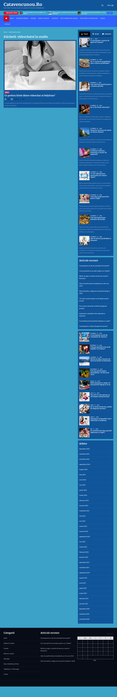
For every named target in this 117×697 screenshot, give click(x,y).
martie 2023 (83, 526)
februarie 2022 (84, 552)
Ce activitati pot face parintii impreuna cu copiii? (94, 321)
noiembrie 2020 (84, 614)
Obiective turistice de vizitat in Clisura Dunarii (100, 131)
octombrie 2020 (84, 619)
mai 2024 (82, 485)
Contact (8, 24)
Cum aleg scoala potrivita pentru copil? (99, 197)
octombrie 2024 (84, 459)
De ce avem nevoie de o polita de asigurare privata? (93, 307)
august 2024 (83, 469)
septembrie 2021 (84, 573)
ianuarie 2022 (83, 557)
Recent (95, 34)
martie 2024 (83, 495)
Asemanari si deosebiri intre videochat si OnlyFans (92, 315)
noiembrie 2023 (84, 511)
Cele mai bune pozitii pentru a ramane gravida (100, 85)
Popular (84, 34)
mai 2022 (82, 542)
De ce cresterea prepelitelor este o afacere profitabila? (100, 62)
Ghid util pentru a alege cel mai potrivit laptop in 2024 (94, 292)
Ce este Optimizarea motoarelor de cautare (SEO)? (98, 175)
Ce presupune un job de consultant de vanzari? (94, 266)
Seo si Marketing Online (11, 664)
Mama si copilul (9, 654)
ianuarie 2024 (83, 505)
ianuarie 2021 (83, 604)
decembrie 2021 (84, 562)
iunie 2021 (82, 583)
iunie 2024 (82, 480)
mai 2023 (82, 521)
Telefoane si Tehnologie (11, 669)
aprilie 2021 (83, 588)
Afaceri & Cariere (9, 643)
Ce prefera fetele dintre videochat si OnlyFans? (30, 95)
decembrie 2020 (84, 609)
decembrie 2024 (84, 449)
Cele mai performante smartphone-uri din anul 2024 (94, 285)
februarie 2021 (84, 598)
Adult (7, 92)
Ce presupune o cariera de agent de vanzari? (99, 41)
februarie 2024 (84, 500)
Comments (106, 34)
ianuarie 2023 (83, 531)
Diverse (6, 648)
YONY (8, 99)
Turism (6, 674)
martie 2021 (83, 593)
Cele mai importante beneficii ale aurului (98, 218)
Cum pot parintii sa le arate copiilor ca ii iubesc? (94, 271)
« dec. (94, 660)
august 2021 (83, 578)
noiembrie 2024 (84, 454)
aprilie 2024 (83, 490)
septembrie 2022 (84, 537)
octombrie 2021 (84, 567)
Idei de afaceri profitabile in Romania (100, 239)
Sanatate (6, 659)
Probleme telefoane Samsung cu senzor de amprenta (98, 152)
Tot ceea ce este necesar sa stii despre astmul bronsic (94, 300)
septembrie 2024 (84, 464)
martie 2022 (83, 547)
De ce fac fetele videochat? (100, 107)
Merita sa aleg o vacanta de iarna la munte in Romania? (93, 277)
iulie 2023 (82, 516)
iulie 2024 (82, 475)
